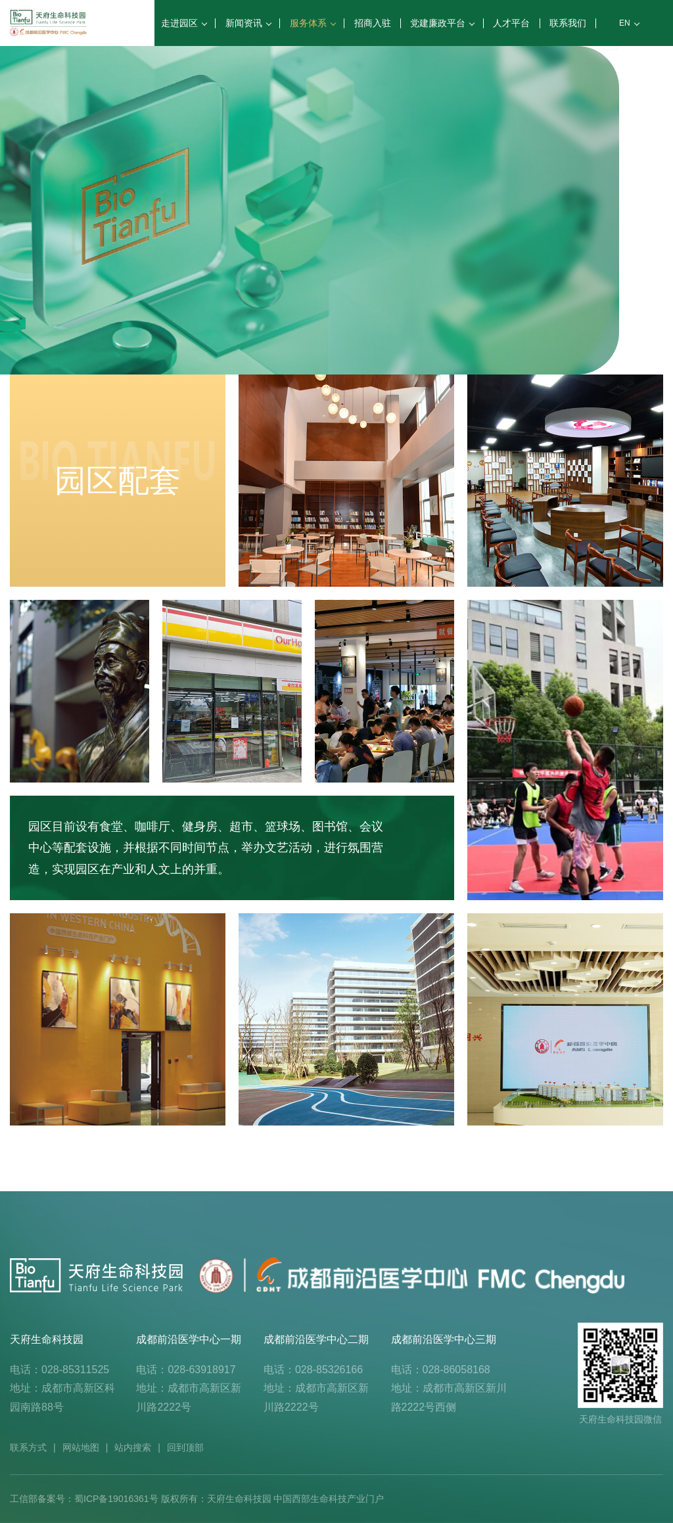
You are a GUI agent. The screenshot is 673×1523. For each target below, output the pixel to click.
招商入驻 (372, 23)
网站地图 (80, 1447)
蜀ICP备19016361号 (116, 1498)
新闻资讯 (247, 23)
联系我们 (567, 23)
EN (628, 23)
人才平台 (511, 23)
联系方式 (28, 1447)
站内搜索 (132, 1447)
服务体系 (312, 23)
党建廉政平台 (441, 23)
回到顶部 (185, 1447)
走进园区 (183, 23)
